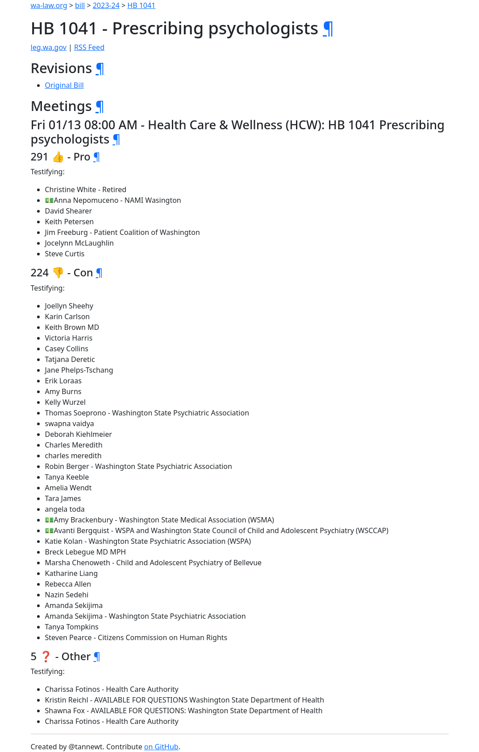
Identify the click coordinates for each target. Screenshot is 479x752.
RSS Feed (89, 47)
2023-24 (106, 5)
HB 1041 (141, 5)
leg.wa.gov (49, 47)
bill (80, 5)
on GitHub (161, 747)
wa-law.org (49, 5)
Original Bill (64, 85)
